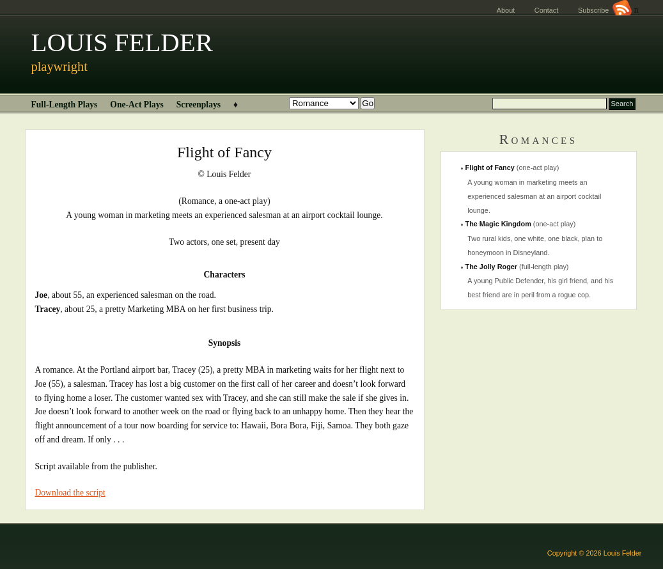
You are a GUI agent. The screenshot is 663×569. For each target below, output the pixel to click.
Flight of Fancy (490, 167)
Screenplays (198, 104)
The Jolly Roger (491, 266)
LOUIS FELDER (122, 42)
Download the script (70, 492)
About (506, 10)
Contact (546, 10)
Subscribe (605, 10)
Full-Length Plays (64, 104)
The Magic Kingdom (498, 224)
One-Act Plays (136, 104)
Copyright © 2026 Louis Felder (594, 553)
